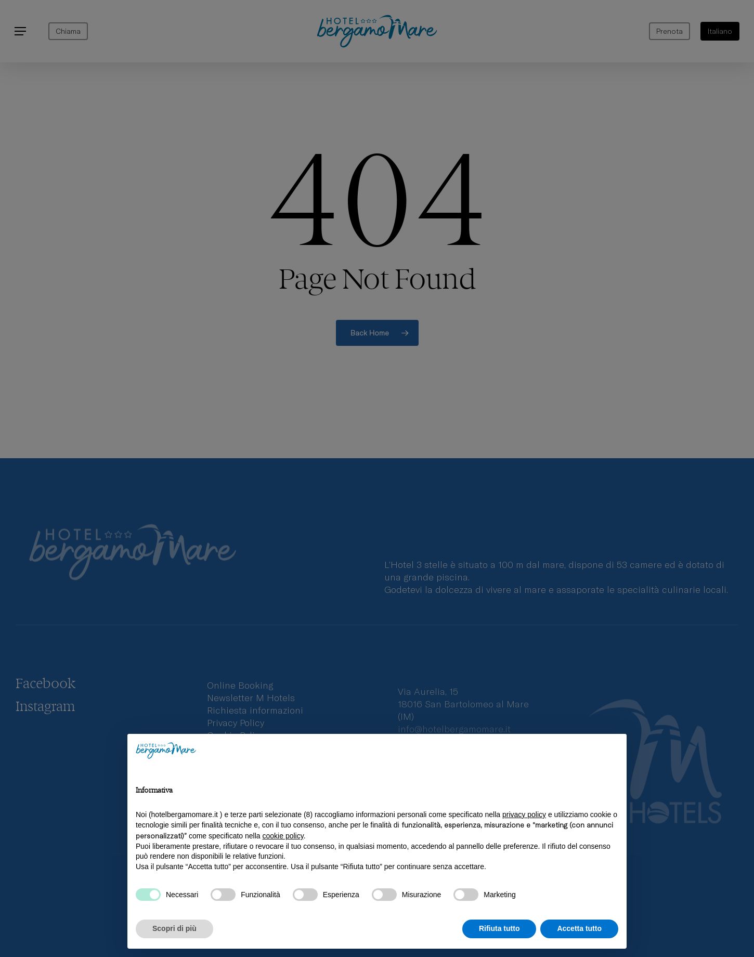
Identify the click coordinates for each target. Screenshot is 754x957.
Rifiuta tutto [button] (499, 928)
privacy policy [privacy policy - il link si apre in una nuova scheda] (524, 814)
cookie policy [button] (283, 836)
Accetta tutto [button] (579, 928)
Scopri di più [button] (174, 928)
